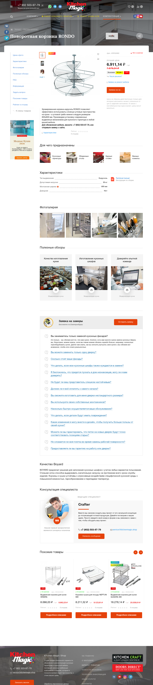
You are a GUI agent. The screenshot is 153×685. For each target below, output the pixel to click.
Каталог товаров (91, 665)
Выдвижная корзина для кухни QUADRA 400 (124, 596)
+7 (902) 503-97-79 (91, 530)
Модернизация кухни (55, 296)
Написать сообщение (91, 536)
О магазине (88, 660)
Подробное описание (56, 615)
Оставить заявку (125, 322)
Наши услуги (89, 679)
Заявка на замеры (117, 90)
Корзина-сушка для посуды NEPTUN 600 (91, 596)
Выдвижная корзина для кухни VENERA (53, 596)
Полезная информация (94, 674)
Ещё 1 (42, 77)
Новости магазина (91, 670)
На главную (88, 656)
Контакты (87, 684)
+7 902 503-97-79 (29, 5)
